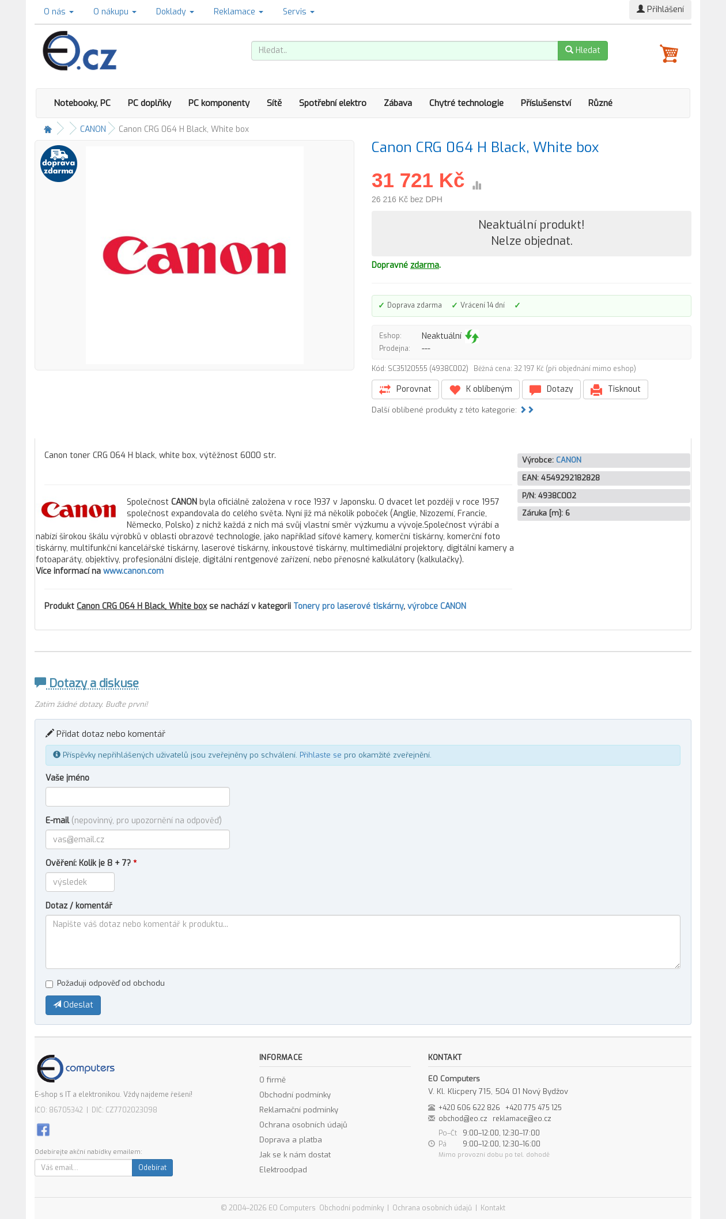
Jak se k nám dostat (295, 1155)
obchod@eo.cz (462, 1118)
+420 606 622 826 (469, 1107)
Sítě (274, 103)
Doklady (175, 11)
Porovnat (405, 390)
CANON (93, 129)
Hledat (582, 50)
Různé (600, 103)
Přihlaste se (321, 755)
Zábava (398, 103)
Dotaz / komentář (79, 905)
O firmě (272, 1080)
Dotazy (551, 390)
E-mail (134, 820)
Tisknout (616, 390)
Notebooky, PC (82, 103)
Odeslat (73, 1005)
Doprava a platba (290, 1140)
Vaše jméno (67, 778)
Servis (299, 11)
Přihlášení (660, 9)
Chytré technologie (466, 103)
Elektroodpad (283, 1170)
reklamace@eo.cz (522, 1118)
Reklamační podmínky (298, 1110)
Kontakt (493, 1208)
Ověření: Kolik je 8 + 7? (91, 863)
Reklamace (238, 11)
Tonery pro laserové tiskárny (348, 606)
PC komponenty (218, 103)
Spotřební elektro (332, 103)
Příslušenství (546, 103)
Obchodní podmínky (295, 1095)
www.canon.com (133, 571)
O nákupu (115, 11)
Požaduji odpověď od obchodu (105, 983)
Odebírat (152, 1167)
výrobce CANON (436, 606)
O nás (59, 11)
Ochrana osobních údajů (303, 1125)
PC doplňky (149, 103)
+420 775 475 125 (533, 1107)
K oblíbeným (480, 390)
